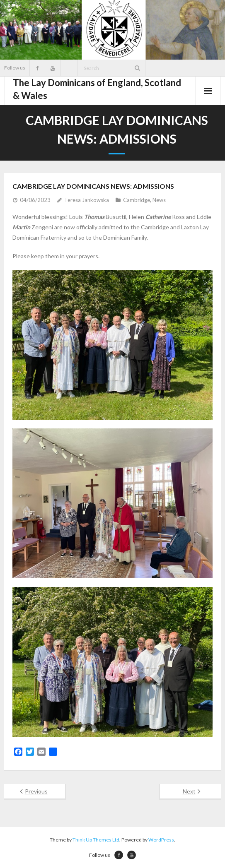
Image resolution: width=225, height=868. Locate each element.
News (159, 200)
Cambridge (136, 200)
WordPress (161, 840)
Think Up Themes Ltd (96, 840)
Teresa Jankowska (86, 200)
